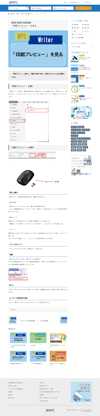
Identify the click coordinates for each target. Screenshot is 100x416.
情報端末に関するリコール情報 (46, 388)
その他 (19, 22)
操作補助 (76, 24)
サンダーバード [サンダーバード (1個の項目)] (85, 126)
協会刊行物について (44, 385)
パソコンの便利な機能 (79, 37)
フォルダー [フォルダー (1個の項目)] (74, 138)
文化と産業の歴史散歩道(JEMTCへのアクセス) (50, 391)
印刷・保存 (13, 309)
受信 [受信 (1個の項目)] (79, 140)
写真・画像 (76, 27)
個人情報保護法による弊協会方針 (15, 382)
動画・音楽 (86, 27)
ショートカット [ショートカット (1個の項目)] (81, 129)
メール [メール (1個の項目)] (79, 138)
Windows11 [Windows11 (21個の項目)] (80, 123)
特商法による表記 (12, 385)
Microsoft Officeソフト (75, 2)
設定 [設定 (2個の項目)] (84, 146)
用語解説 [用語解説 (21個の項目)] (73, 146)
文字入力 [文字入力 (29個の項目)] (85, 143)
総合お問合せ (11, 397)
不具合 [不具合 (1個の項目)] (84, 138)
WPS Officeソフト (88, 2)
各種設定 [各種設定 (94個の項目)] (84, 140)
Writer (14, 22)
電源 (75, 31)
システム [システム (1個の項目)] (73, 129)
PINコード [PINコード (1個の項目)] (74, 123)
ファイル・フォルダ (78, 34)
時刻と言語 (86, 24)
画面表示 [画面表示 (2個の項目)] (79, 146)
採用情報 (41, 394)
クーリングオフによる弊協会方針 (15, 388)
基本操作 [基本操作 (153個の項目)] (73, 143)
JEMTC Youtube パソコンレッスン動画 (48, 397)
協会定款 (10, 394)
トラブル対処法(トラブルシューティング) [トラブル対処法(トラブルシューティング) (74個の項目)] (81, 135)
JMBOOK (42, 382)
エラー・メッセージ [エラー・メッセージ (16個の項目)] (76, 126)
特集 (65, 2)
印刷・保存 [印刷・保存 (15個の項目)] (74, 140)
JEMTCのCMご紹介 (44, 400)
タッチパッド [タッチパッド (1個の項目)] (74, 132)
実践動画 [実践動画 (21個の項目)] (79, 143)
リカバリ (86, 31)
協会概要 (10, 391)
